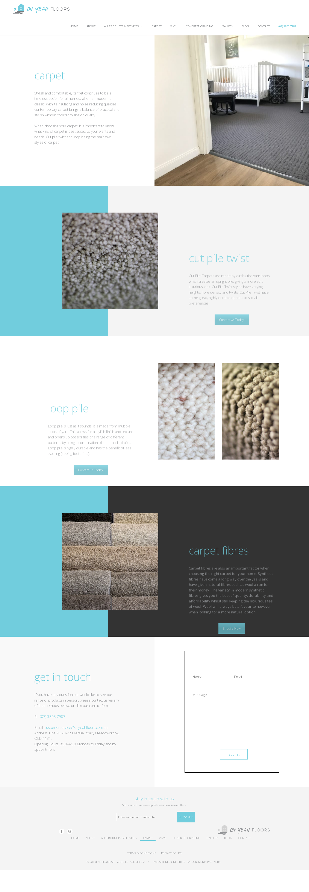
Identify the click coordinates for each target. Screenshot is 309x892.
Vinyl (173, 26)
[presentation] (225, 733)
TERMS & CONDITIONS (141, 853)
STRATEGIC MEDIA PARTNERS (202, 862)
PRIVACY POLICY (171, 853)
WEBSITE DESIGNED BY (167, 862)
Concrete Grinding (199, 26)
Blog (245, 26)
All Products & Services (125, 26)
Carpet (157, 26)
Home (74, 26)
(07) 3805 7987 (287, 26)
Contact (264, 26)
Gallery (227, 26)
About (90, 26)
